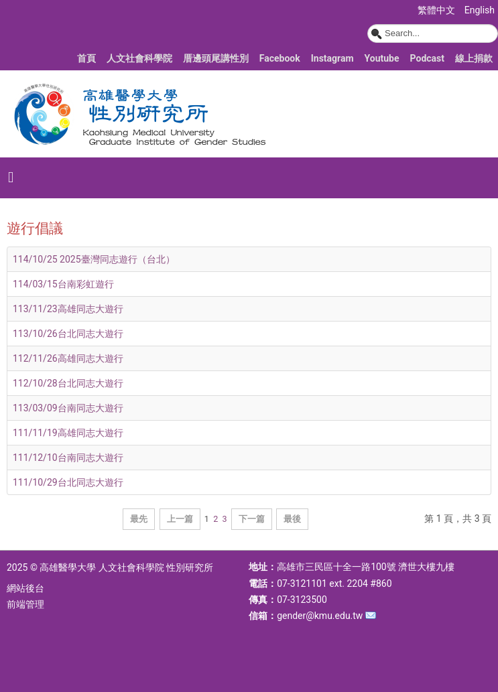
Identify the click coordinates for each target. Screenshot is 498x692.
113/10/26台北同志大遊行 (68, 333)
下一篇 (252, 519)
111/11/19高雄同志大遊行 (68, 432)
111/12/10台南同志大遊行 (68, 457)
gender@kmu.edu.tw (320, 615)
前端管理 (25, 604)
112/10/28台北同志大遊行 (68, 383)
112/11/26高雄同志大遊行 (68, 358)
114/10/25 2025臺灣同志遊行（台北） (94, 259)
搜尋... (367, 24)
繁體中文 (437, 10)
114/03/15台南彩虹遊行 (63, 284)
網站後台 (25, 588)
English (479, 10)
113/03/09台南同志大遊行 (68, 408)
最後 (292, 519)
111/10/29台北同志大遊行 (68, 482)
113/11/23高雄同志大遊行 (68, 308)
